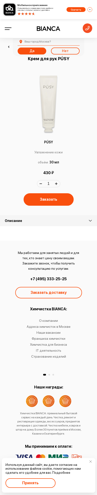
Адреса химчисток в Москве (49, 326)
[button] (44, 375)
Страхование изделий (48, 356)
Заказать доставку (49, 292)
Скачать (76, 9)
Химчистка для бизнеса (48, 344)
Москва (38, 41)
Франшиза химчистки (48, 338)
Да (32, 51)
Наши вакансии (48, 332)
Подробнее (61, 472)
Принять (30, 483)
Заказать (48, 199)
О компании (48, 321)
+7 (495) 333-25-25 (48, 279)
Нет (65, 51)
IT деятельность (48, 350)
